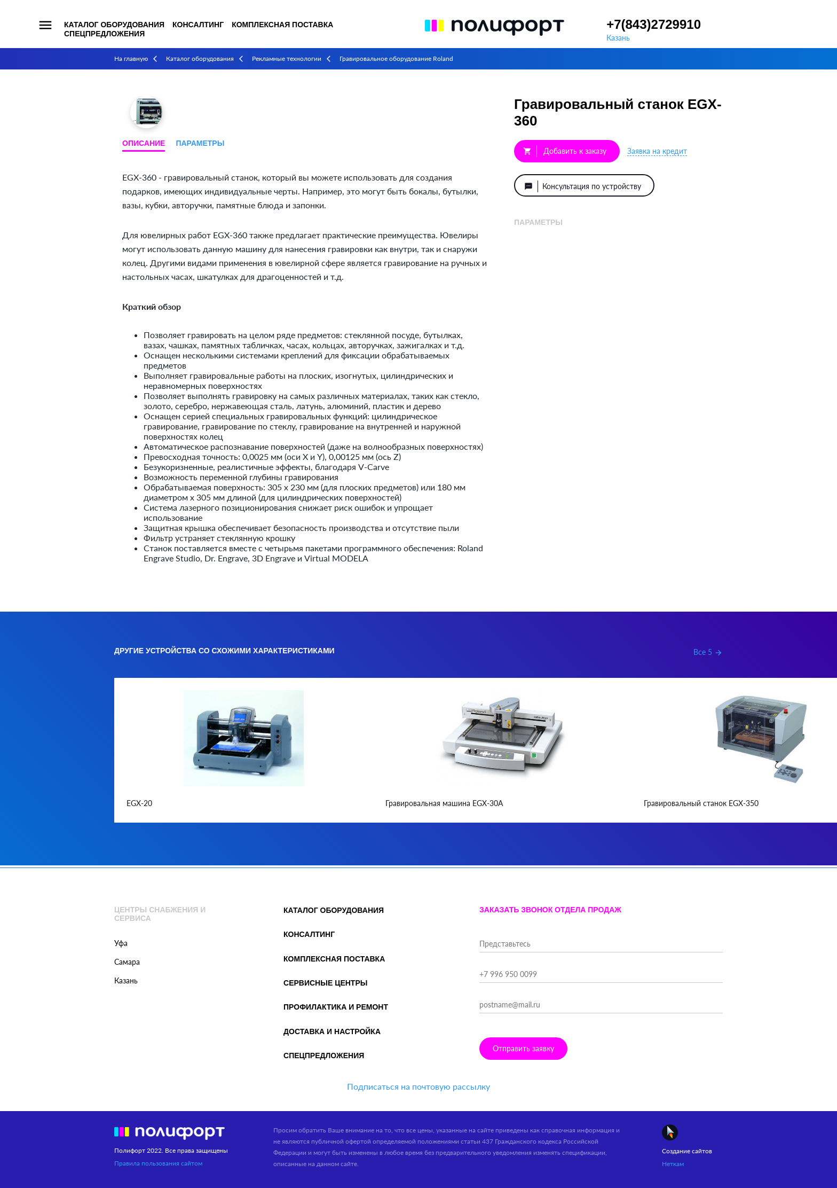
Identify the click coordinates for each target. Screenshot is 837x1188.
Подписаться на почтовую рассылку (418, 1086)
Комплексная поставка (282, 24)
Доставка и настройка (332, 1031)
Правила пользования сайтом (158, 1163)
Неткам (673, 1164)
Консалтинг (198, 24)
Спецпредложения (104, 33)
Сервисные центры (325, 983)
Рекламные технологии (286, 58)
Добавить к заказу (564, 151)
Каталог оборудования (114, 24)
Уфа (121, 943)
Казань (618, 37)
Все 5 (708, 651)
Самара (127, 961)
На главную (131, 58)
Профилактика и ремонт (335, 1007)
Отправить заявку (523, 1048)
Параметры (200, 143)
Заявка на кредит (657, 150)
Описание (143, 143)
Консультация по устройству (583, 186)
